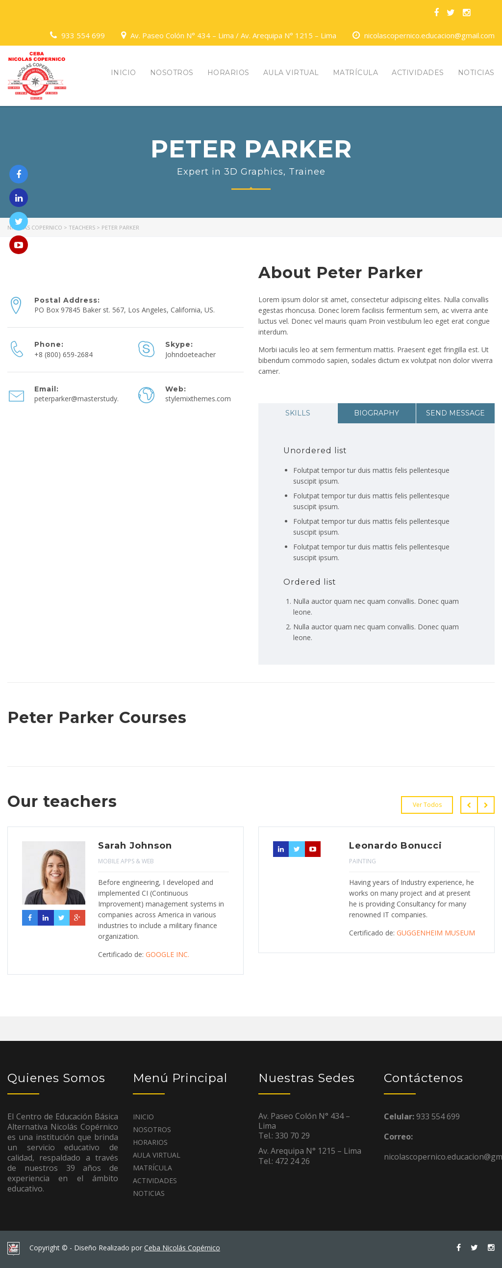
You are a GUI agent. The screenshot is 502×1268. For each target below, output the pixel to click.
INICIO (123, 72)
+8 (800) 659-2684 (63, 354)
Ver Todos (427, 805)
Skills (297, 413)
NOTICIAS (476, 72)
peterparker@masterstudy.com (83, 398)
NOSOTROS (172, 72)
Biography (376, 413)
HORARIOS (228, 72)
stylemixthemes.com (198, 398)
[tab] (297, 413)
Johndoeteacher (190, 354)
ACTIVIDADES (418, 72)
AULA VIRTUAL (291, 72)
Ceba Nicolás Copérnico (182, 1247)
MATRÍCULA (355, 72)
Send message (455, 413)
